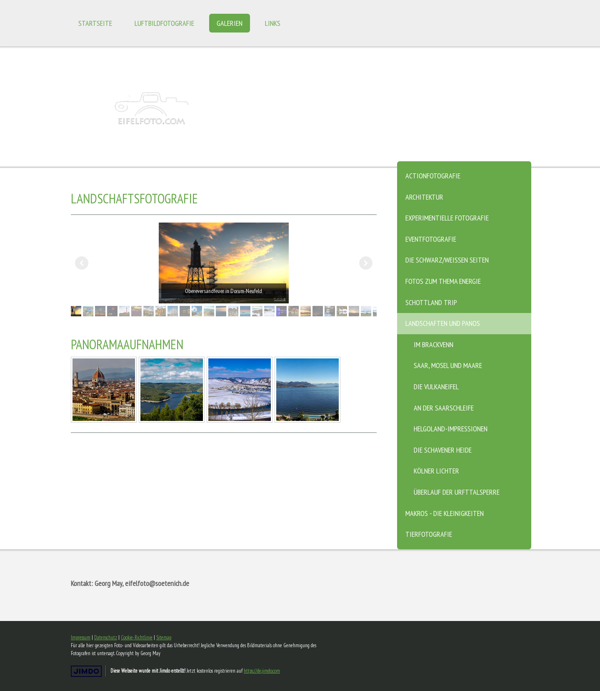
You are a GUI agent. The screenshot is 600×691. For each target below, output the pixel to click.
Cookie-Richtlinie (136, 637)
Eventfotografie (430, 239)
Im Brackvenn (433, 344)
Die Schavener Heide (443, 450)
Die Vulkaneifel (436, 386)
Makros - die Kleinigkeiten (444, 513)
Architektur (424, 197)
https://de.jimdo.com (262, 670)
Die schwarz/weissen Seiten (447, 260)
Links (272, 23)
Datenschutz (105, 637)
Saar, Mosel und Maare (448, 365)
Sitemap (163, 637)
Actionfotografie (432, 175)
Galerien (229, 23)
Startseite (95, 23)
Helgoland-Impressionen (451, 428)
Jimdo (86, 671)
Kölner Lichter (436, 471)
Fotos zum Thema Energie (443, 281)
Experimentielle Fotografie (447, 218)
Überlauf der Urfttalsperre (457, 492)
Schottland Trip (431, 302)
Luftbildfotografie (164, 23)
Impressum (80, 637)
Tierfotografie (428, 534)
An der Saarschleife (444, 408)
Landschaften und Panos (442, 323)
